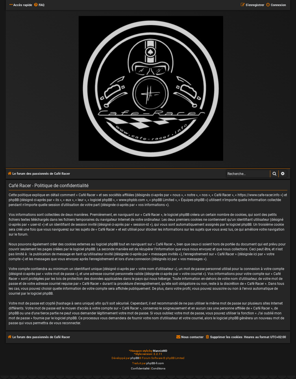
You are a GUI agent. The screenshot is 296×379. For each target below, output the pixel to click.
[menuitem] (39, 5)
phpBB (134, 358)
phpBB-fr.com (155, 363)
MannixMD (160, 350)
